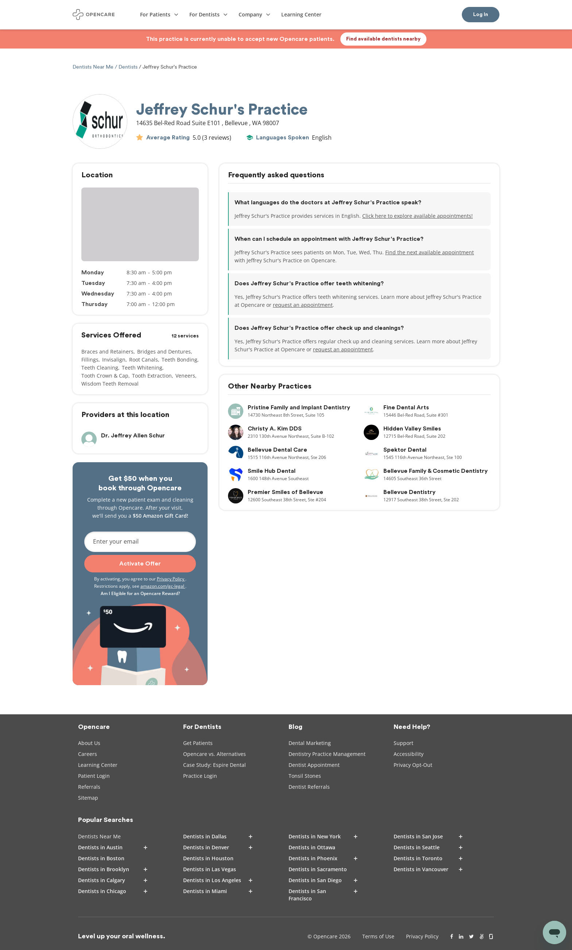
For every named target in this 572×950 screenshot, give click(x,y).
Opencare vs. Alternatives (214, 753)
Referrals (89, 786)
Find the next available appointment (429, 252)
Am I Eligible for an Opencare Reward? (140, 593)
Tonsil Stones (305, 775)
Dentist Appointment (314, 764)
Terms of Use (378, 936)
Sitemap (88, 797)
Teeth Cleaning (99, 367)
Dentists (128, 67)
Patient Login (94, 775)
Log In (480, 14)
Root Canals (143, 359)
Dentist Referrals (309, 786)
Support (403, 742)
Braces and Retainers (107, 351)
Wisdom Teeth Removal (110, 383)
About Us (89, 742)
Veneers (185, 375)
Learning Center (97, 764)
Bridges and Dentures (164, 351)
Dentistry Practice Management (327, 753)
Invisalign (113, 359)
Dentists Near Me (94, 67)
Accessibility (409, 753)
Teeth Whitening (142, 367)
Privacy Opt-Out (413, 764)
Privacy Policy (171, 579)
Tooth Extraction (152, 375)
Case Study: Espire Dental (214, 764)
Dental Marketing (310, 742)
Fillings (89, 359)
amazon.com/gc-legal (162, 586)
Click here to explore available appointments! (417, 215)
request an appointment (303, 304)
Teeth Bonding (179, 359)
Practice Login (200, 775)
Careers (87, 753)
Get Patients (198, 742)
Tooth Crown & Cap (104, 375)
